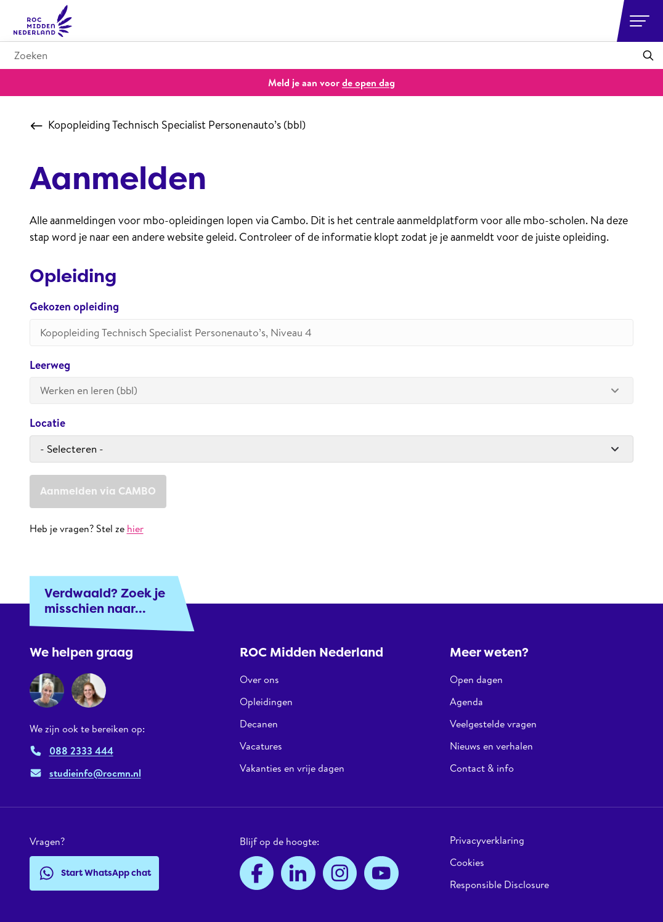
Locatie (47, 423)
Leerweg (50, 365)
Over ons (259, 679)
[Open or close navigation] (639, 21)
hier (135, 528)
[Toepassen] (648, 55)
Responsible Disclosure (499, 884)
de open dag (368, 82)
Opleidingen (266, 701)
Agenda (466, 701)
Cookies (467, 862)
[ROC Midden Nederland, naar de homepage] (43, 21)
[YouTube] (381, 873)
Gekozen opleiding (74, 307)
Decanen (259, 723)
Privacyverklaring (487, 840)
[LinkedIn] (298, 873)
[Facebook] (257, 873)
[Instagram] (340, 873)
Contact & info (482, 768)
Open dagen (476, 679)
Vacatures (261, 746)
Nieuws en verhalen (491, 746)
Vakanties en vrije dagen (292, 768)
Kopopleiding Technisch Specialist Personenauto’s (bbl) (168, 125)
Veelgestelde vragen (493, 723)
